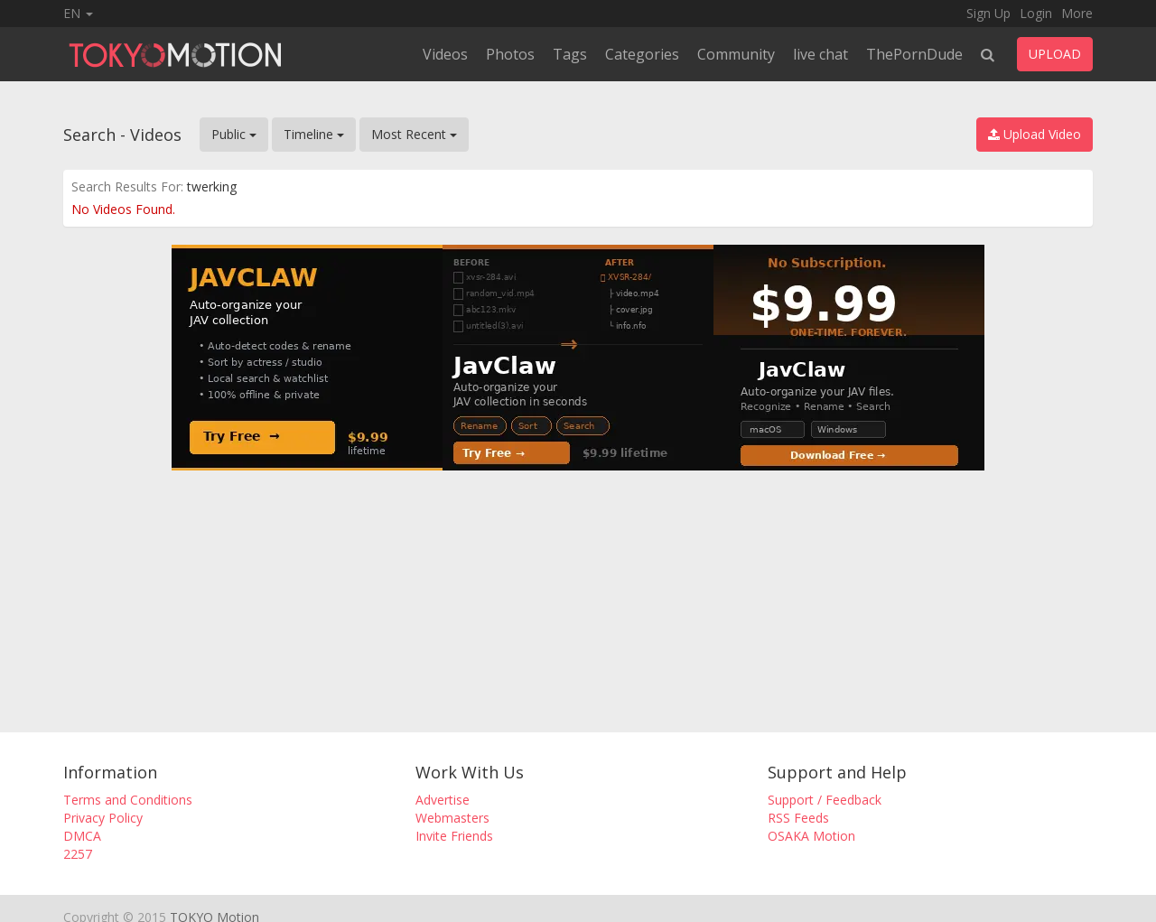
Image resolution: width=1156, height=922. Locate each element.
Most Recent (414, 134)
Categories (642, 54)
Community (736, 54)
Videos (445, 54)
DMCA (82, 835)
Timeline (314, 134)
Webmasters (452, 817)
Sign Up (988, 13)
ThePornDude (914, 54)
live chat (820, 54)
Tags (570, 54)
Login (1036, 13)
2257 (77, 853)
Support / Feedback (824, 799)
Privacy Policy (103, 817)
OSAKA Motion (811, 835)
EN (78, 13)
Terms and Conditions (127, 799)
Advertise (442, 799)
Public (233, 134)
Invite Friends (454, 835)
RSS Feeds (798, 817)
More (1077, 13)
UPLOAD (1055, 53)
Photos (510, 54)
